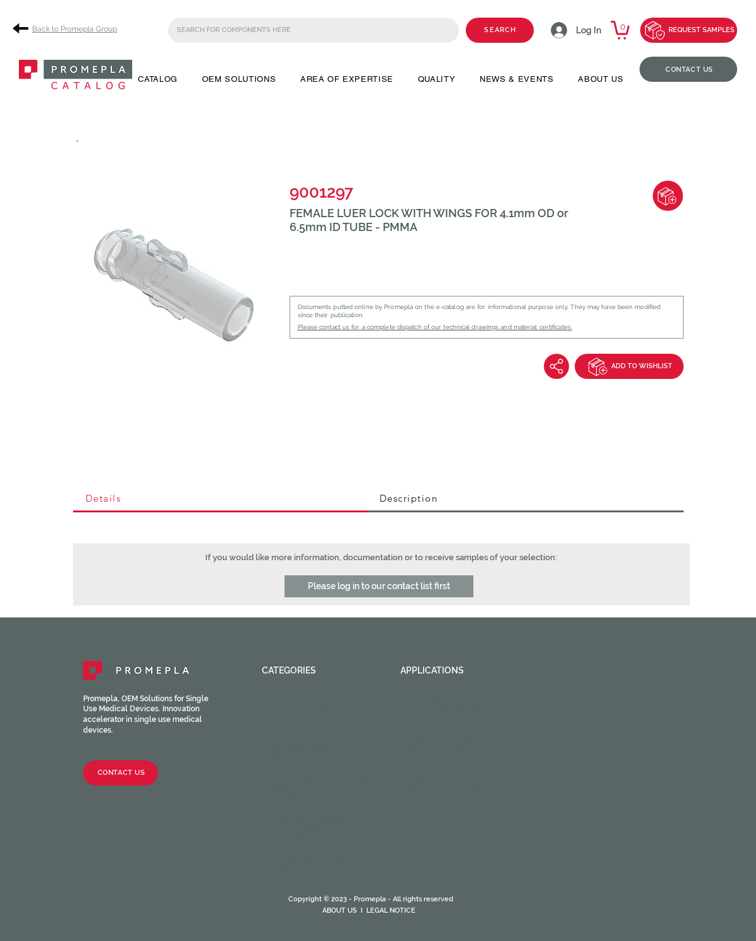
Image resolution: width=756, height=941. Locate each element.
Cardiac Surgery (441, 709)
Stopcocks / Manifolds (320, 779)
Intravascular (436, 739)
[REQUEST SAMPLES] (688, 30)
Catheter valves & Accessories (304, 824)
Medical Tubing (299, 870)
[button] (157, 79)
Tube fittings (294, 759)
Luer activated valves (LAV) (325, 739)
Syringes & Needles (308, 840)
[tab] (220, 499)
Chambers (286, 799)
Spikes (277, 789)
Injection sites (299, 749)
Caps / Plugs (293, 719)
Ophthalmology (440, 769)
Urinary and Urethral (454, 789)
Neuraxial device (441, 749)
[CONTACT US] (688, 69)
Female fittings (299, 699)
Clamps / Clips (297, 769)
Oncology (425, 759)
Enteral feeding (439, 729)
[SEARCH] (500, 30)
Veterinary (427, 799)
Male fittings (294, 709)
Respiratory (430, 779)
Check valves (293, 729)
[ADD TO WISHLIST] (629, 366)
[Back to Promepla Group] (69, 28)
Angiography (432, 699)
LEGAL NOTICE (390, 910)
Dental (417, 719)
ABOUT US (339, 910)
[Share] (556, 366)
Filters (278, 809)
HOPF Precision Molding (320, 860)
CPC (271, 850)
